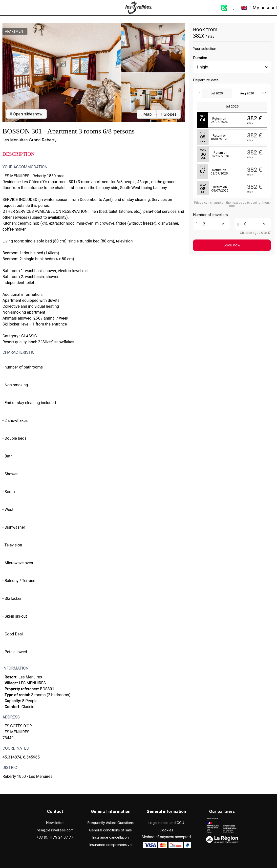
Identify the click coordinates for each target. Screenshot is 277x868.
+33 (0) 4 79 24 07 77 (55, 837)
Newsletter (55, 823)
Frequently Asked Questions (110, 823)
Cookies (166, 830)
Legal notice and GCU (166, 823)
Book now (232, 245)
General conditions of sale (110, 830)
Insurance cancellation (110, 837)
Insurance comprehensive (110, 845)
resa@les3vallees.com (55, 830)
